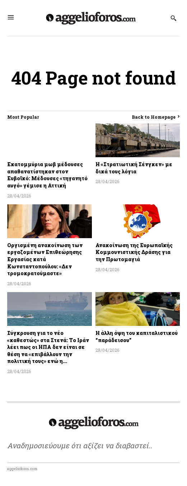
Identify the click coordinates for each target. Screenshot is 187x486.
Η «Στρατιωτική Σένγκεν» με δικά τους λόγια (133, 168)
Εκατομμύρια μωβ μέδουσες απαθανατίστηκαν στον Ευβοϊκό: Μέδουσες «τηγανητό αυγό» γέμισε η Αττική (47, 175)
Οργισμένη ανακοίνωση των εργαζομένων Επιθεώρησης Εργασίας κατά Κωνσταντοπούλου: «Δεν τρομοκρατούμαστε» (45, 259)
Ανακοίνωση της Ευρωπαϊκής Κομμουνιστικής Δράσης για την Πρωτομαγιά (134, 252)
